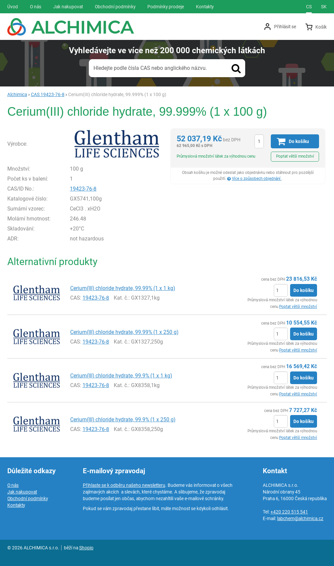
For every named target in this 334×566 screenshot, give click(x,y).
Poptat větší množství (295, 156)
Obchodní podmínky (27, 498)
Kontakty (16, 505)
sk (324, 6)
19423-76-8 (83, 189)
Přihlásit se (285, 26)
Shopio (86, 547)
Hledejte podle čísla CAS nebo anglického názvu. (150, 68)
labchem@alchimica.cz (300, 518)
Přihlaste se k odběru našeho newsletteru (124, 485)
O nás (13, 485)
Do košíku (303, 290)
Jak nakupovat (22, 492)
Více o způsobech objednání (256, 178)
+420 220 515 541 (289, 511)
